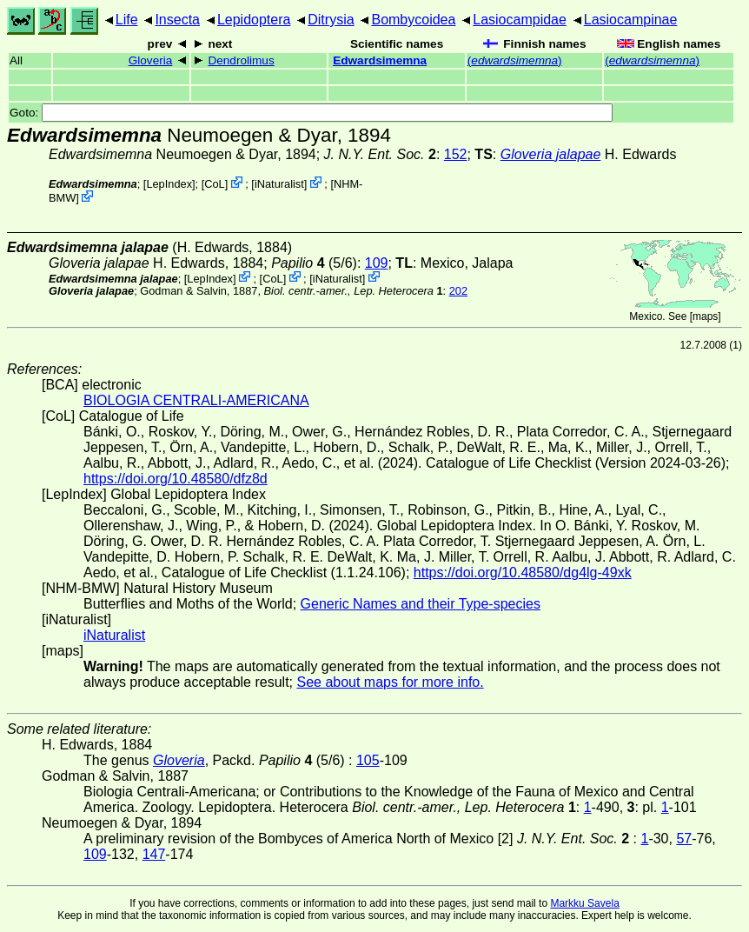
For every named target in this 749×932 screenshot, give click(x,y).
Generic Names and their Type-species (420, 603)
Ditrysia (331, 19)
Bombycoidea (413, 19)
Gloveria (151, 60)
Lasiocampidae (520, 19)
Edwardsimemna (380, 60)
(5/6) (314, 263)
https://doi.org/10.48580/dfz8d (175, 478)
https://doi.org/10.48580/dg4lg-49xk (523, 572)
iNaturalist (279, 183)
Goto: (311, 112)
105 (368, 760)
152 (455, 154)
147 (154, 854)
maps (705, 316)
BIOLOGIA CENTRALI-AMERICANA (196, 400)
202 (458, 290)
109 (376, 263)
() (514, 60)
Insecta (177, 19)
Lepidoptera (254, 19)
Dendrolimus (241, 60)
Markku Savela (584, 903)
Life (127, 19)
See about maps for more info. (389, 682)
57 (684, 838)
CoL (214, 183)
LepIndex (169, 183)
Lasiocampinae (631, 19)
